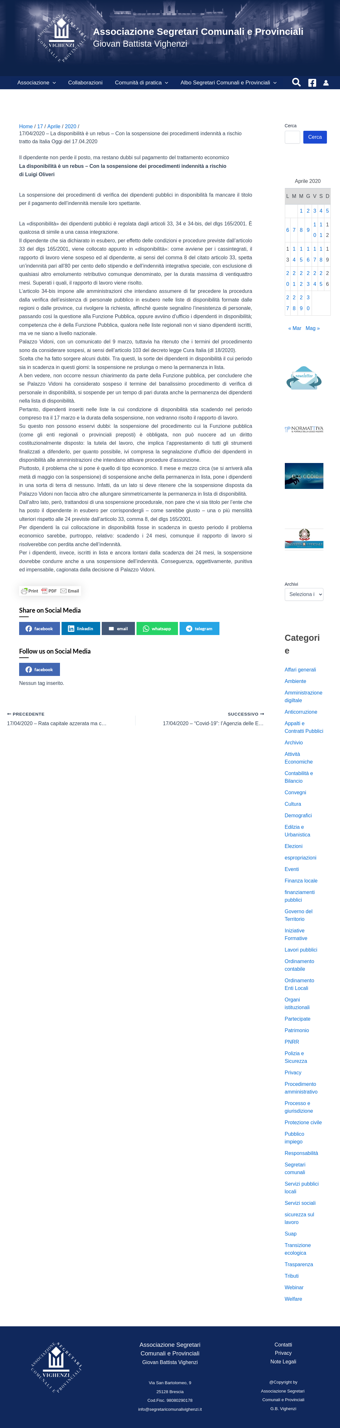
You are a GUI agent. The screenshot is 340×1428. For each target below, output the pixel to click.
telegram (199, 628)
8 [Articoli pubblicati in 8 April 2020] (301, 230)
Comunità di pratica (137, 83)
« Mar (294, 328)
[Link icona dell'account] (326, 83)
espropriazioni (301, 857)
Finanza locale (301, 880)
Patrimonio (297, 1030)
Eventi (292, 869)
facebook (39, 628)
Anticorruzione (301, 712)
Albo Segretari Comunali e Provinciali (223, 83)
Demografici (298, 815)
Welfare (293, 1299)
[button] (51, 83)
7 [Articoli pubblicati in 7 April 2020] (294, 230)
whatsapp (157, 628)
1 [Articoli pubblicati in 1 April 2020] (301, 211)
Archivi (291, 584)
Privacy (293, 1072)
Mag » (313, 328)
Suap (291, 1233)
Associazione (36, 83)
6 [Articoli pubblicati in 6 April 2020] (287, 230)
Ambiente (296, 681)
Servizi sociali (300, 1203)
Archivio (294, 742)
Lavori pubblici (301, 950)
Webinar (294, 1287)
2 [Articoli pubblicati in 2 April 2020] (308, 211)
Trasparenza (299, 1264)
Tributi (292, 1276)
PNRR (292, 1042)
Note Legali (283, 1361)
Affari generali (300, 669)
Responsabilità (301, 1153)
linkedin (80, 628)
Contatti (283, 1344)
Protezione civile (303, 1122)
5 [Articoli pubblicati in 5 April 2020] (327, 211)
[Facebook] (312, 82)
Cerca (291, 125)
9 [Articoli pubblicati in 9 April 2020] (308, 230)
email (118, 628)
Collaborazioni (83, 83)
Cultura (293, 804)
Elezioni (294, 846)
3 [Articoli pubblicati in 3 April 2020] (314, 211)
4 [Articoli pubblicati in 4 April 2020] (321, 211)
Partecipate (298, 1019)
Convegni (296, 792)
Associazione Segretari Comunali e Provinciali (198, 31)
